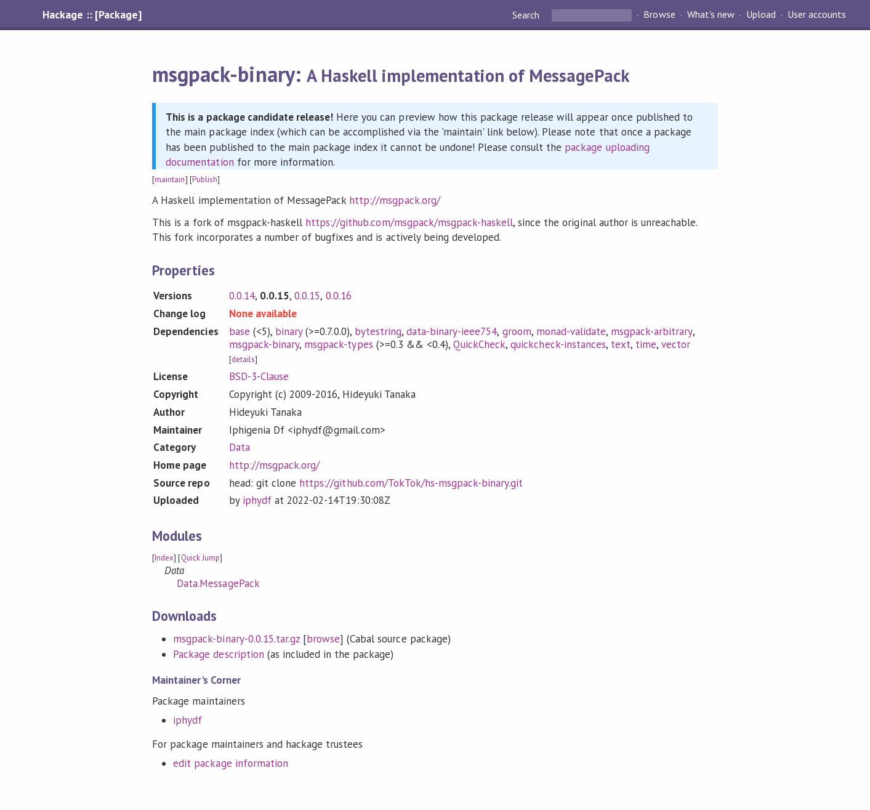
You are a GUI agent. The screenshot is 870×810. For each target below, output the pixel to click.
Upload (761, 15)
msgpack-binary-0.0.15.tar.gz (236, 639)
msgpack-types (338, 344)
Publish (204, 179)
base (239, 331)
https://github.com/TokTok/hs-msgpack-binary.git (411, 483)
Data (239, 447)
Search (527, 15)
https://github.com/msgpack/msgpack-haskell (409, 222)
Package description (218, 654)
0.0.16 (339, 295)
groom (516, 331)
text (620, 344)
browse (323, 639)
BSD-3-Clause (259, 376)
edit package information (230, 763)
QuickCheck (479, 344)
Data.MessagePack (218, 583)
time (645, 344)
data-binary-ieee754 (451, 331)
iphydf (257, 500)
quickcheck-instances (557, 344)
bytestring (378, 331)
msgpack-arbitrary (651, 331)
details (243, 359)
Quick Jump (200, 558)
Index (164, 558)
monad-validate (571, 331)
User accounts (816, 15)
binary (288, 331)
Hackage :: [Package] (91, 14)
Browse (659, 15)
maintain (170, 179)
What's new (711, 15)
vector (675, 344)
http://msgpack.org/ (394, 200)
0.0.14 (242, 295)
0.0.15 (307, 295)
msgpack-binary (264, 344)
